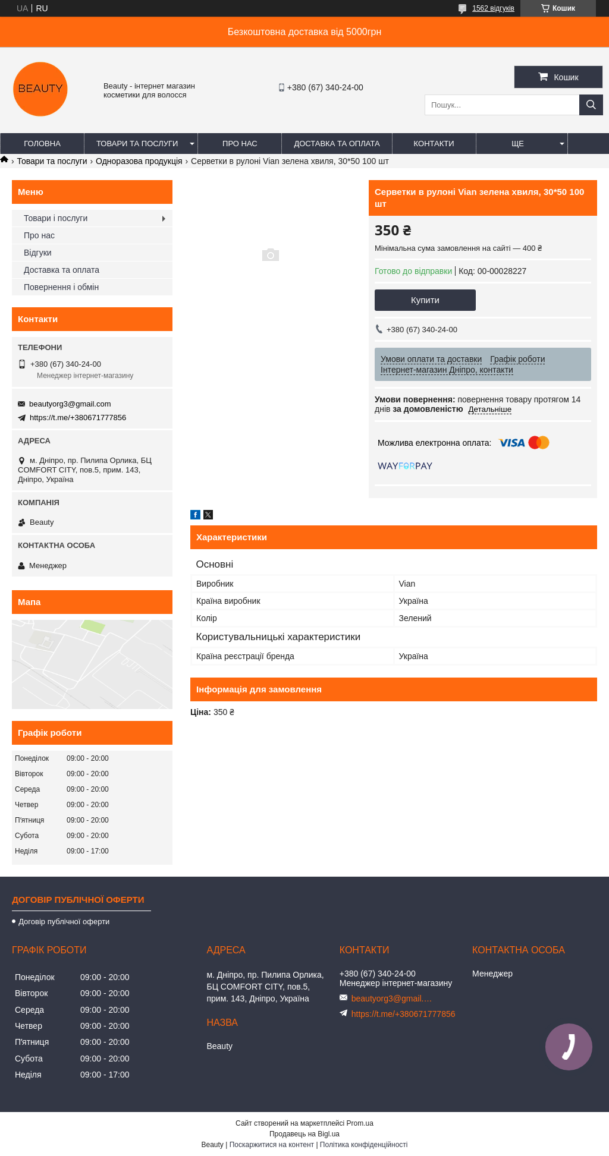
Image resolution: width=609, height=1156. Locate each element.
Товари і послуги (55, 218)
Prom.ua (360, 1123)
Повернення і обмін (61, 287)
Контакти (434, 143)
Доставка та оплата (336, 143)
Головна (42, 143)
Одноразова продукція (139, 161)
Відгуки (38, 252)
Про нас (240, 143)
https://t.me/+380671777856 (78, 417)
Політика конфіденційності (364, 1145)
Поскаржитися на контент (272, 1145)
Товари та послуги (137, 143)
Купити (425, 300)
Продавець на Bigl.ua (304, 1134)
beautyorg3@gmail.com (70, 403)
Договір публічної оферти (63, 921)
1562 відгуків (493, 8)
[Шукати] (591, 105)
